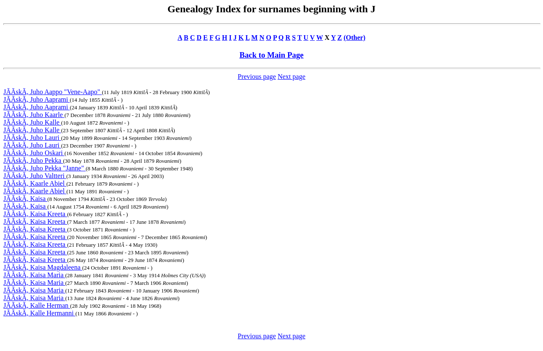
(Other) (355, 37)
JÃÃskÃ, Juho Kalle (32, 122)
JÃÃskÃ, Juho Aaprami (36, 99)
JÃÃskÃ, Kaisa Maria (34, 275)
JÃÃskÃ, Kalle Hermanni (39, 313)
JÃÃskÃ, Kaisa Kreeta (35, 213)
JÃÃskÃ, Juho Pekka (33, 160)
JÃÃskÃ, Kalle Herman (36, 305)
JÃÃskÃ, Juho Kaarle (33, 114)
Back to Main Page (271, 54)
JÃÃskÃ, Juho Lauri (32, 137)
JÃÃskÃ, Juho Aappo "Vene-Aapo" (52, 91)
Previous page (257, 76)
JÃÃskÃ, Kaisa (25, 198)
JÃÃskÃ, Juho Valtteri (34, 175)
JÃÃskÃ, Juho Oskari (33, 152)
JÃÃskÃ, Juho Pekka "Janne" (44, 168)
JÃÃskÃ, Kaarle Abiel (34, 183)
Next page (291, 76)
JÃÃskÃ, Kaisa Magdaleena (42, 267)
